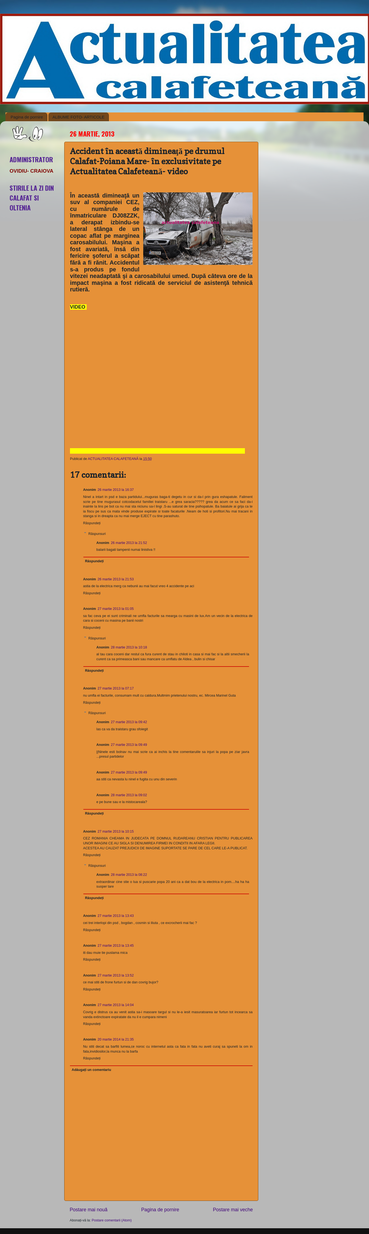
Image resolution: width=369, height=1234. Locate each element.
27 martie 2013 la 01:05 (116, 609)
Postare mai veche (233, 1209)
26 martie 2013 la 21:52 (129, 543)
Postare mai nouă (88, 1209)
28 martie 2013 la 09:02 (129, 795)
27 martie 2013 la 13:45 (116, 946)
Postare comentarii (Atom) (112, 1220)
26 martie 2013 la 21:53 (116, 579)
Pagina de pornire (27, 117)
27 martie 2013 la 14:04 (116, 1005)
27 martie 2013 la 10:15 (116, 831)
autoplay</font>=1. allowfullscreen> (157, 387)
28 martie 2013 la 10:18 (129, 647)
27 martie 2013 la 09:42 (129, 722)
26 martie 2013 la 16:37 (116, 490)
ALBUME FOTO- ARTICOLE (78, 117)
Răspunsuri (97, 533)
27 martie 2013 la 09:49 (129, 745)
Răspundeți (92, 523)
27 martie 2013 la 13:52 (116, 975)
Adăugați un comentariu (91, 1070)
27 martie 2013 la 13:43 (116, 916)
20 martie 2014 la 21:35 (116, 1039)
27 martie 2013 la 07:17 (116, 688)
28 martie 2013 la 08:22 (129, 875)
